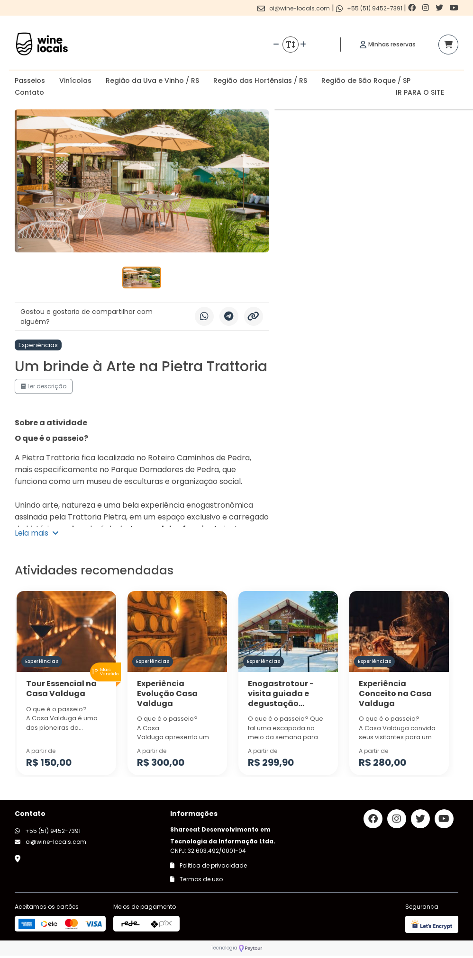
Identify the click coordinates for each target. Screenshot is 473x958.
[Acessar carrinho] (448, 44)
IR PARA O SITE (420, 92)
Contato (29, 92)
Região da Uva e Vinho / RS (152, 80)
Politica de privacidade (208, 865)
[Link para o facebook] (413, 7)
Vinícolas (75, 80)
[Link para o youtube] (454, 7)
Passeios (30, 80)
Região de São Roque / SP (365, 80)
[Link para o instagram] (426, 7)
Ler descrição (43, 386)
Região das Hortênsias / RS (260, 80)
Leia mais (37, 533)
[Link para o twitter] (440, 7)
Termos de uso (196, 879)
